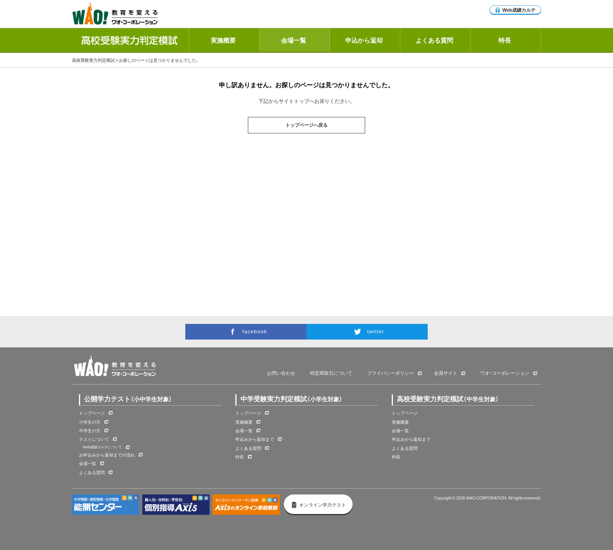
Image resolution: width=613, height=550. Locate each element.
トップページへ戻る (306, 125)
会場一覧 (293, 40)
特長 (504, 40)
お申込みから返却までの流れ (107, 454)
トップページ (92, 413)
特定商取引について (331, 373)
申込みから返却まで (254, 439)
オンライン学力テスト (318, 504)
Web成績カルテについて (102, 446)
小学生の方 (89, 422)
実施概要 (223, 40)
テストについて (94, 439)
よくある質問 (434, 40)
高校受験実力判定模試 (93, 60)
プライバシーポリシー (390, 373)
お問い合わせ (281, 373)
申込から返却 (364, 40)
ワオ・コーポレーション (504, 373)
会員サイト (445, 373)
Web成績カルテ (515, 9)
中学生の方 (89, 430)
